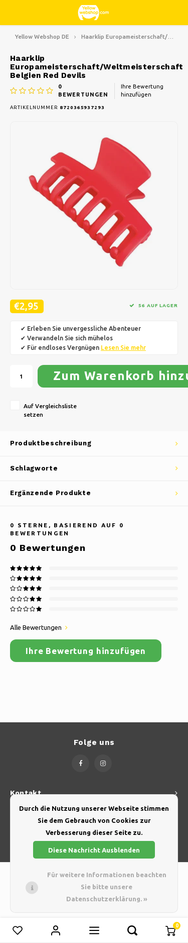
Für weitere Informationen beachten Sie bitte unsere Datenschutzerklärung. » (106, 886)
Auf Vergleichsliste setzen (50, 410)
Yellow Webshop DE (42, 36)
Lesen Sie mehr (123, 347)
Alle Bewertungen (39, 627)
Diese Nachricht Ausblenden (94, 850)
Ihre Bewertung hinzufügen (142, 90)
